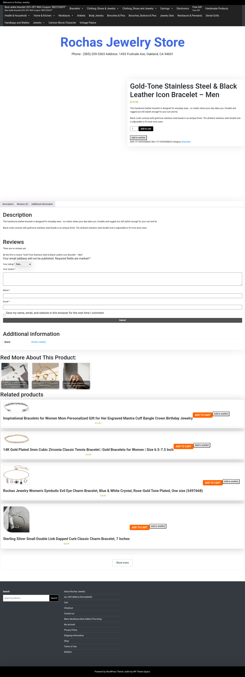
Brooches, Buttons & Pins (142, 15)
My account (69, 624)
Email (6, 301)
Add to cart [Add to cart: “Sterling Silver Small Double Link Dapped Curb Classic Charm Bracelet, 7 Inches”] (139, 527)
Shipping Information (74, 635)
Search (6, 591)
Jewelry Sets (167, 15)
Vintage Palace (88, 22)
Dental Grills (212, 15)
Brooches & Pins (116, 15)
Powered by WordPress (106, 671)
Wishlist (68, 652)
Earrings (166, 8)
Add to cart (146, 129)
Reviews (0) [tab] (22, 204)
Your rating (9, 264)
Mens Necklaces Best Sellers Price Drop (83, 619)
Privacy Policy (70, 630)
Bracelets (76, 8)
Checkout (68, 608)
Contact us (69, 613)
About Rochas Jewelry (74, 591)
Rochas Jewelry (38, 342)
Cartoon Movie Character (62, 22)
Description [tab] (8, 204)
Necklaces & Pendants (190, 15)
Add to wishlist (138, 137)
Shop (66, 641)
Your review (9, 269)
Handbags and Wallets (17, 22)
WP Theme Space (141, 671)
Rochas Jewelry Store (122, 42)
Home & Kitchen (44, 15)
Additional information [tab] (42, 204)
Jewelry (39, 22)
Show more (122, 562)
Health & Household (17, 15)
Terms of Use (70, 646)
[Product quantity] (134, 128)
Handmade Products (216, 8)
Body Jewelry (96, 15)
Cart (66, 602)
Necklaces (66, 15)
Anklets (81, 15)
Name (6, 290)
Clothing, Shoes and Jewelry (139, 8)
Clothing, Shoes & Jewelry (103, 8)
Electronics (183, 8)
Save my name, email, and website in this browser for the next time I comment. (55, 313)
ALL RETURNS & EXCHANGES (78, 597)
